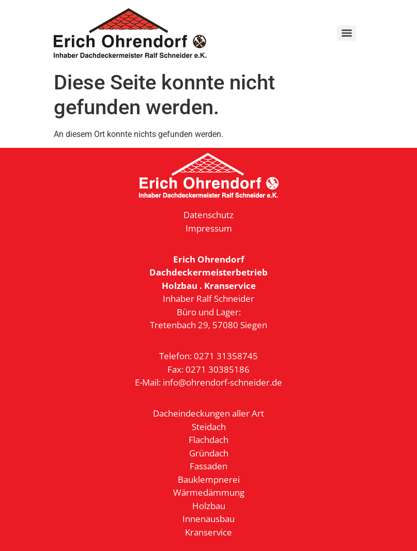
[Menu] (346, 33)
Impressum (209, 228)
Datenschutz (208, 215)
